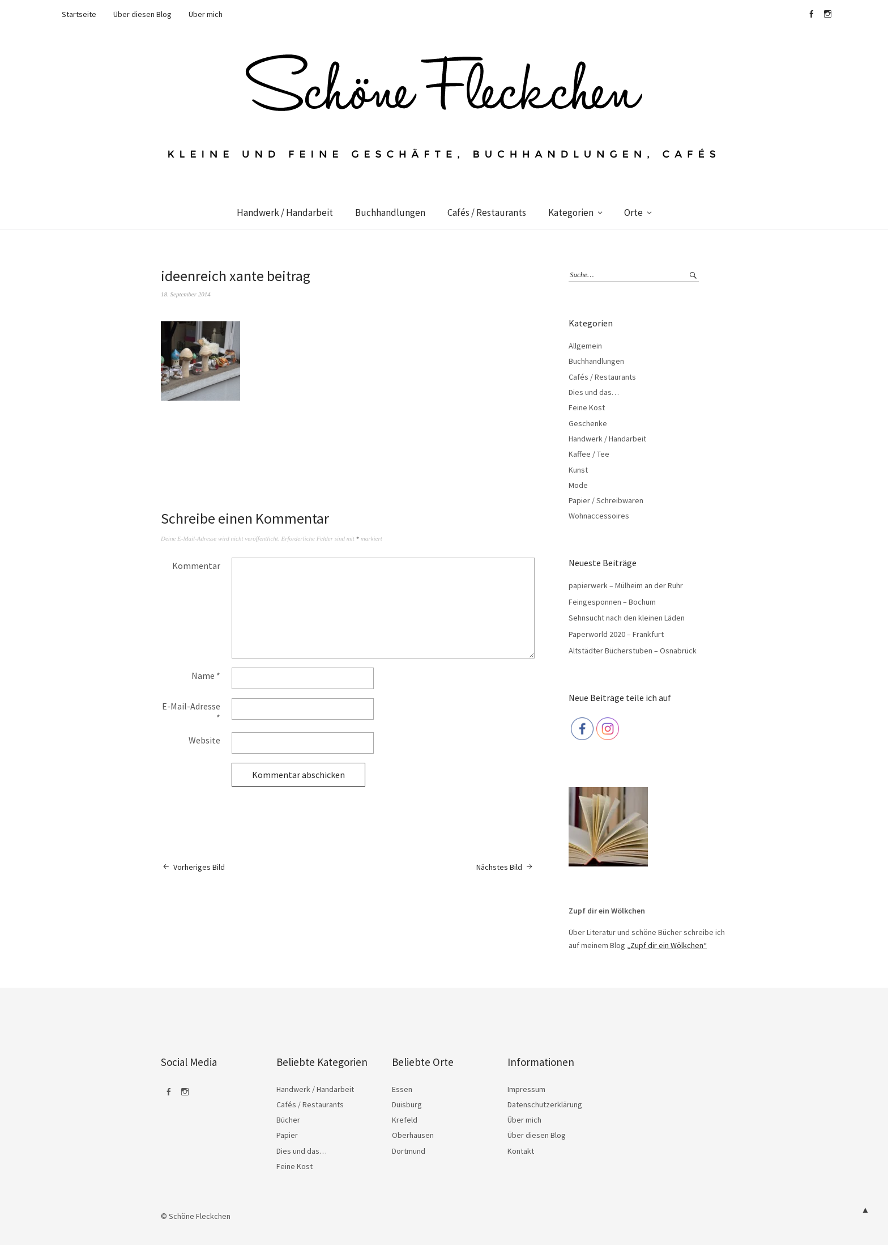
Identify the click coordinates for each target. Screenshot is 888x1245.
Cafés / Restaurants (486, 212)
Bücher (288, 1120)
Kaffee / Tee (589, 454)
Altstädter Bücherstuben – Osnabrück (633, 650)
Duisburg (407, 1104)
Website (204, 740)
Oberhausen (413, 1135)
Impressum (526, 1089)
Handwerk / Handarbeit (285, 212)
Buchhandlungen (390, 212)
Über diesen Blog (142, 14)
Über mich (206, 14)
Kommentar (196, 565)
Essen (402, 1089)
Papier (287, 1135)
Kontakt (520, 1151)
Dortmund (408, 1151)
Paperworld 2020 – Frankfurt (616, 634)
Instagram (827, 14)
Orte (633, 212)
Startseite (79, 14)
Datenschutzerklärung (544, 1104)
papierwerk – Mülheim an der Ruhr (626, 585)
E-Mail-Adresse (191, 711)
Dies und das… (594, 392)
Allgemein (585, 346)
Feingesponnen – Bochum (612, 602)
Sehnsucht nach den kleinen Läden (627, 618)
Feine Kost (587, 407)
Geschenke (588, 423)
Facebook (810, 14)
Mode (578, 485)
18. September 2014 (186, 294)
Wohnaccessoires (599, 516)
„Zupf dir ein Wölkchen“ (667, 945)
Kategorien (571, 212)
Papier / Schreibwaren (606, 500)
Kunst (578, 470)
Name (205, 675)
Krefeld (404, 1120)
